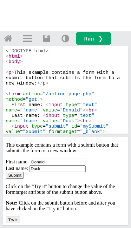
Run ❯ (93, 38)
